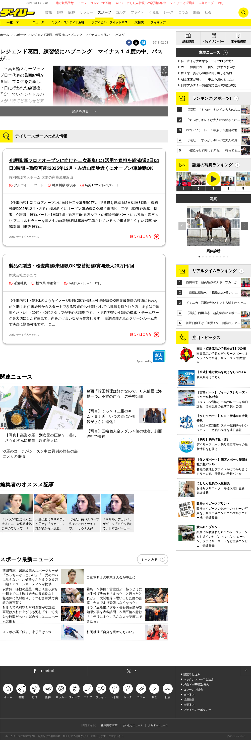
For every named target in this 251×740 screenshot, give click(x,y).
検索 (243, 13)
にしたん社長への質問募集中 (146, 3)
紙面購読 (188, 41)
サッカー (86, 12)
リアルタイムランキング (214, 271)
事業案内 (189, 704)
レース (168, 12)
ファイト (137, 12)
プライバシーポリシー (197, 709)
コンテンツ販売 (193, 689)
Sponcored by (151, 356)
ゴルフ (121, 12)
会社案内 (189, 694)
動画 (196, 12)
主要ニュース (209, 52)
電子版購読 (238, 41)
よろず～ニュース (158, 725)
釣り (221, 3)
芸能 (48, 12)
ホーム (4, 35)
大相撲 (139, 22)
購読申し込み (191, 674)
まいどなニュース (133, 725)
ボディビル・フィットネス (109, 22)
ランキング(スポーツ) (211, 98)
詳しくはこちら (144, 237)
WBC (118, 3)
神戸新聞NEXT (109, 725)
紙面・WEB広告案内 (196, 684)
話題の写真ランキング (212, 165)
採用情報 (189, 699)
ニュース (38, 22)
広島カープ (206, 3)
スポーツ (104, 12)
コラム (183, 12)
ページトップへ (246, 671)
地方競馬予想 (65, 3)
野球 (60, 12)
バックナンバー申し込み (198, 679)
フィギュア (158, 22)
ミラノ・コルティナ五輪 (94, 3)
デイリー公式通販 (182, 3)
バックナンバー (213, 41)
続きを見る (80, 111)
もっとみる (149, 559)
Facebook (47, 671)
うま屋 (154, 12)
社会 (208, 12)
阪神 (71, 12)
